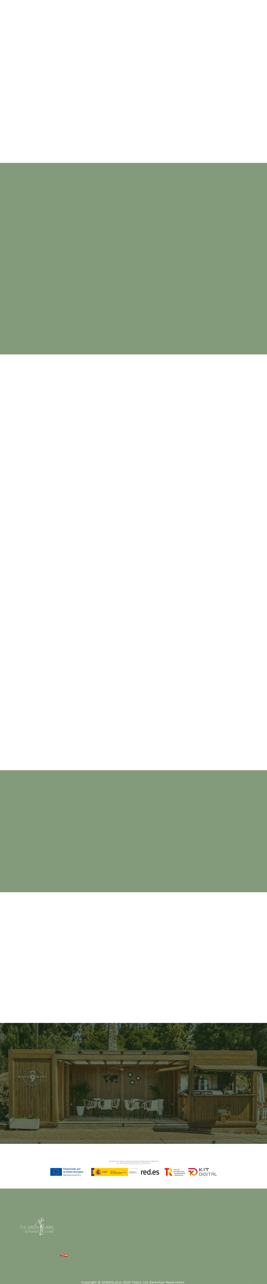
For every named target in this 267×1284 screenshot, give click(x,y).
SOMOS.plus (112, 1281)
